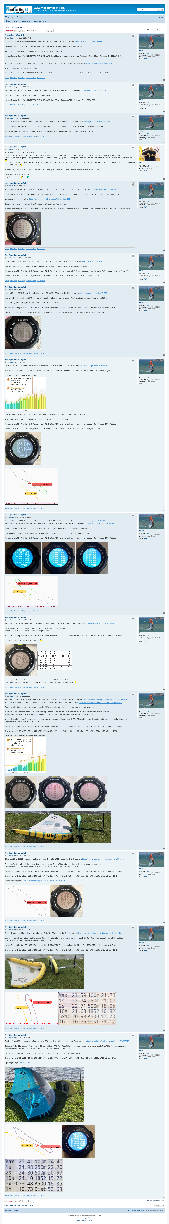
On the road (41, 78)
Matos (7, 78)
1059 (147, 165)
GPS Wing (21, 78)
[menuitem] (19, 17)
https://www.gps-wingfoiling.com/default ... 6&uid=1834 (50, 199)
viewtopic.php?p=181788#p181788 (88, 41)
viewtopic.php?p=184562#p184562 (93, 366)
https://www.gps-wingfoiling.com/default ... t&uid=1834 (44, 881)
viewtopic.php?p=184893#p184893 (101, 623)
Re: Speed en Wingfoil (15, 84)
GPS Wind (13, 78)
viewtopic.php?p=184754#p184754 (98, 521)
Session (21, 1063)
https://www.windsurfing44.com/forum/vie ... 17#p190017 (107, 1041)
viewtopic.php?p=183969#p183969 (95, 261)
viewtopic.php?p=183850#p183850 (105, 189)
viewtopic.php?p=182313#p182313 (99, 63)
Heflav (141, 162)
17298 (147, 53)
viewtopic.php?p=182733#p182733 (96, 90)
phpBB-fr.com (88, 1218)
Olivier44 (141, 50)
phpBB (78, 1215)
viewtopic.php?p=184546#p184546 (93, 293)
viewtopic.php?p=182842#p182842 (97, 122)
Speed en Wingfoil (14, 27)
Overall (28, 1063)
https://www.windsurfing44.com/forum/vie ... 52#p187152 (99, 933)
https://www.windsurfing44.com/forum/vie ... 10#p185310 (103, 859)
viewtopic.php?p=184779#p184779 (100, 523)
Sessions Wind (31, 78)
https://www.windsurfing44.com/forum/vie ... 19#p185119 (105, 700)
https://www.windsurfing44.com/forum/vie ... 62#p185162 (100, 702)
